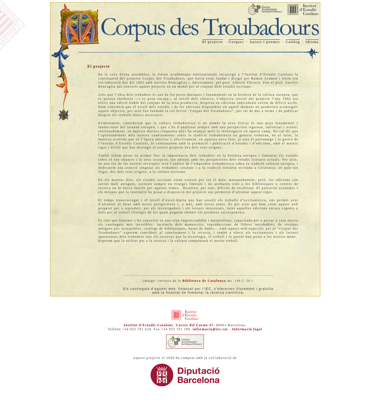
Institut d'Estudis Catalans (148, 325)
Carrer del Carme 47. (195, 325)
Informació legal (247, 329)
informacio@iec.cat (210, 329)
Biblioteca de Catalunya (204, 281)
